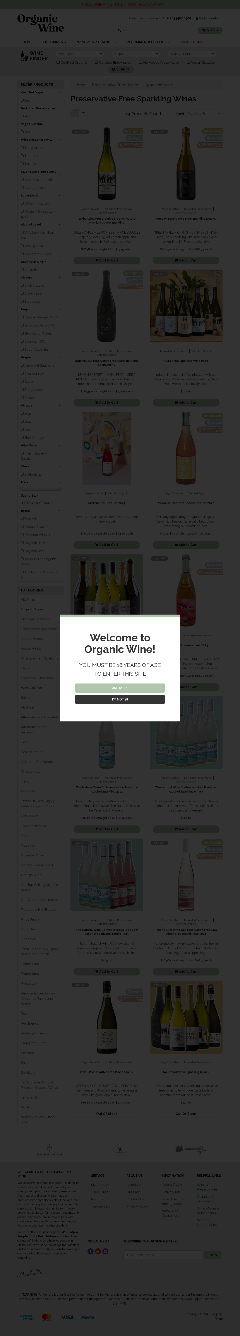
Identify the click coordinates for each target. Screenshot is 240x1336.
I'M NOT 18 (120, 699)
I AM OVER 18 (120, 688)
